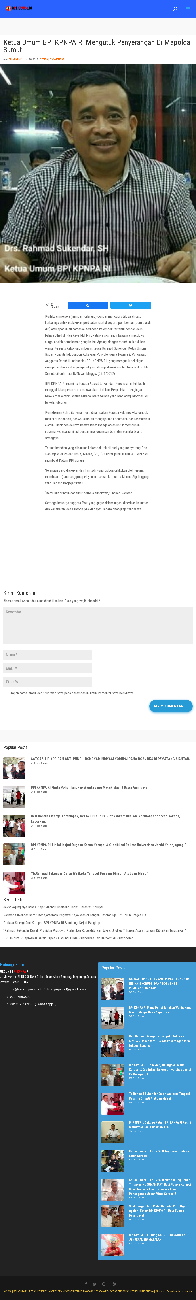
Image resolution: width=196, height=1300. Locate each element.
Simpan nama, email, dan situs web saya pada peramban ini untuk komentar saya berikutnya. (71, 693)
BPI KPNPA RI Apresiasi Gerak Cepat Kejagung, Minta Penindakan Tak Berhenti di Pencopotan (68, 938)
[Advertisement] (98, 552)
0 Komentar (57, 59)
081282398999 (21, 1004)
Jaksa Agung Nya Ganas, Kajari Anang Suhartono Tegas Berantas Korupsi (53, 907)
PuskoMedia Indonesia (179, 1291)
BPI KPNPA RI (15, 59)
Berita (44, 59)
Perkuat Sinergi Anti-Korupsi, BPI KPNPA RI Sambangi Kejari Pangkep (52, 923)
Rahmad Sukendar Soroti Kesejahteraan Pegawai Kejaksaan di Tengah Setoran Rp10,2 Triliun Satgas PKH (75, 915)
